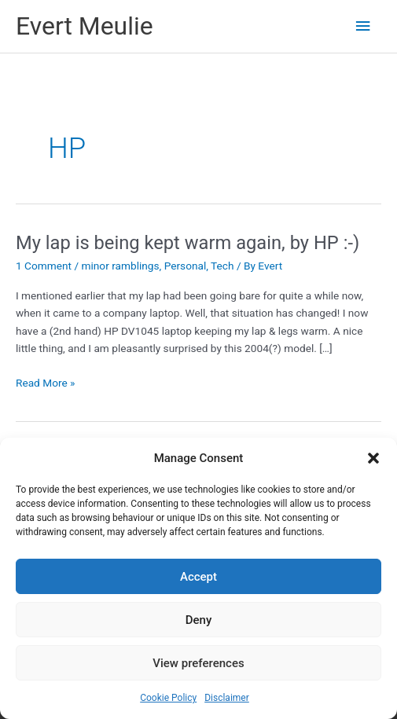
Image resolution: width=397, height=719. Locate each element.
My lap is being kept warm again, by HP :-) (187, 243)
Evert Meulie (84, 26)
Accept (198, 577)
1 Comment (44, 265)
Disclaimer (226, 697)
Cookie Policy (168, 697)
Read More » (45, 383)
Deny (199, 620)
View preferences (198, 663)
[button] (373, 458)
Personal (185, 265)
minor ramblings (120, 265)
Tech (222, 265)
